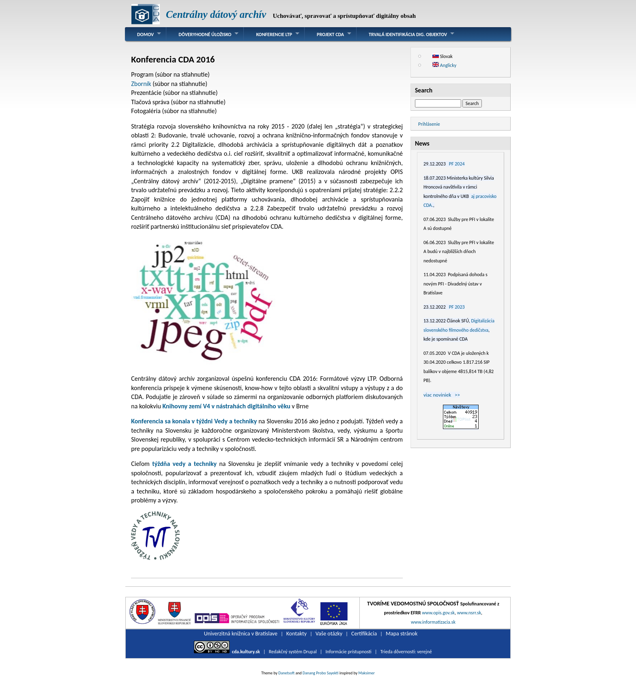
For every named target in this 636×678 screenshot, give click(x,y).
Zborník (142, 84)
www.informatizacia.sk (433, 622)
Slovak (442, 56)
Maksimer (367, 673)
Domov (145, 34)
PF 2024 (457, 164)
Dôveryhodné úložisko (204, 34)
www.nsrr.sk (469, 613)
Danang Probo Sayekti (320, 673)
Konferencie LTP (274, 34)
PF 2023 (457, 307)
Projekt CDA (330, 34)
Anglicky (444, 65)
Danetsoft (286, 673)
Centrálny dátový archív (216, 14)
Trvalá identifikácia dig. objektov (408, 34)
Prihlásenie (429, 124)
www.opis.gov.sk (438, 613)
